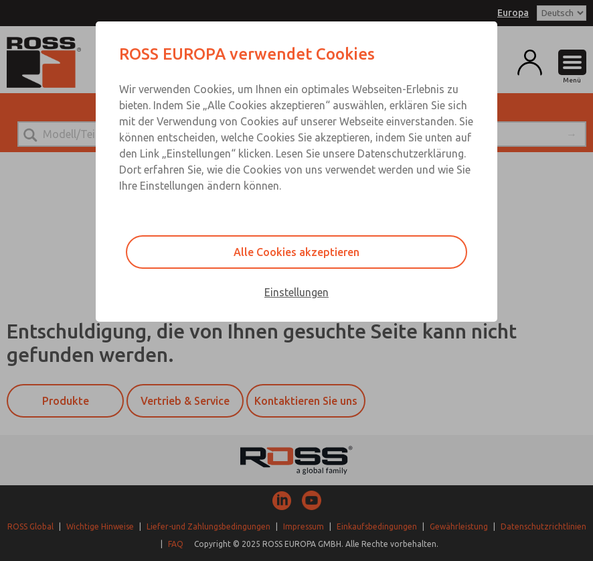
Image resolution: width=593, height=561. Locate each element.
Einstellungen (296, 292)
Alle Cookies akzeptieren (296, 252)
